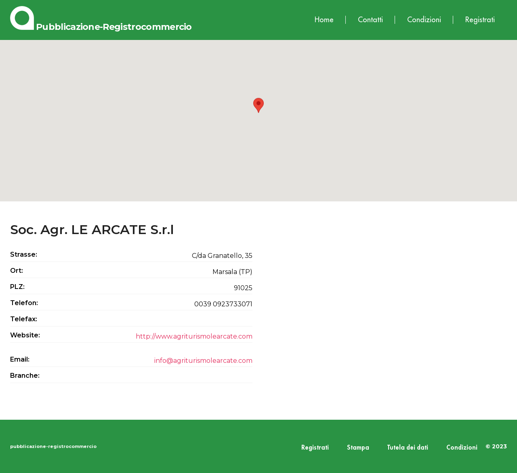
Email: (19, 359)
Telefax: (23, 319)
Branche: (25, 375)
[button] (258, 113)
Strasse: (23, 254)
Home (324, 19)
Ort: (16, 270)
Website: (25, 335)
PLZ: (17, 287)
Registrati (480, 19)
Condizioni (424, 19)
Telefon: (24, 303)
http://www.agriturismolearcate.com (194, 336)
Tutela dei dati (407, 448)
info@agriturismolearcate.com (203, 360)
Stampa (358, 448)
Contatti (370, 19)
